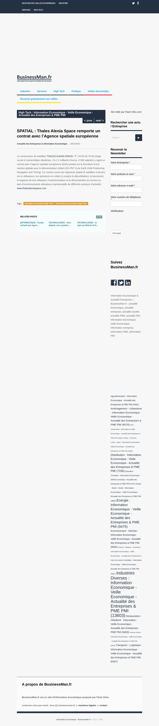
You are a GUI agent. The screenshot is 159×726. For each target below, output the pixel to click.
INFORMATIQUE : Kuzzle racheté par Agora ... (32, 224)
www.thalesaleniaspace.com (31, 188)
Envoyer (117, 233)
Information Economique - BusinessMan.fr (73, 719)
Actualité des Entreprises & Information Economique (42, 144)
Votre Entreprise (120, 162)
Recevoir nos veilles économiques (38, 3)
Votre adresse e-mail (123, 185)
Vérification (117, 211)
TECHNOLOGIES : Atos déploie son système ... (60, 224)
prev (88, 120)
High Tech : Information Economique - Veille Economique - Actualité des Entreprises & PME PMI (56, 114)
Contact (103, 705)
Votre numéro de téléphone (126, 198)
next (100, 120)
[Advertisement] (79, 43)
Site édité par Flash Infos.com (126, 112)
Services (26, 10)
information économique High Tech (71, 203)
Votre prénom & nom (123, 174)
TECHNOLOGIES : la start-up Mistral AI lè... (87, 224)
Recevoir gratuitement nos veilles (39, 99)
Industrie (63, 3)
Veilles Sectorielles (98, 91)
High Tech (38, 10)
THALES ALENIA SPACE (60, 156)
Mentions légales (87, 705)
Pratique (76, 91)
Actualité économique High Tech (39, 203)
